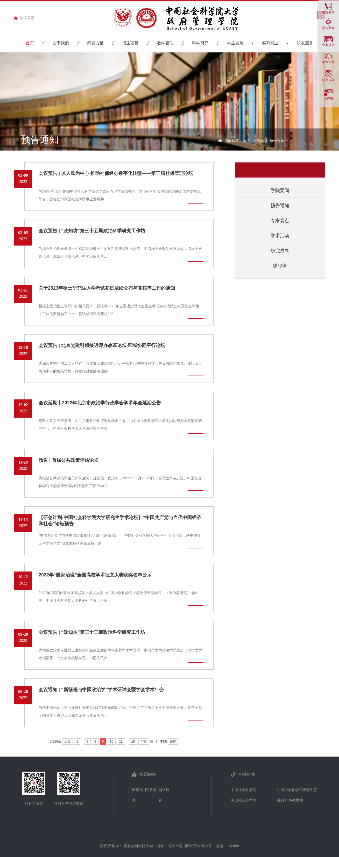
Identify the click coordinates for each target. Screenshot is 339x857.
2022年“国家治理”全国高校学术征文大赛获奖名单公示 (95, 574)
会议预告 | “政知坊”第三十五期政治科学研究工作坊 (92, 230)
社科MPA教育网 (290, 800)
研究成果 (328, 79)
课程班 (328, 98)
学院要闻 (328, 12)
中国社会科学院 (243, 790)
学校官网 (27, 18)
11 (121, 741)
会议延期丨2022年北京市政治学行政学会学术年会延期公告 (100, 402)
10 (111, 741)
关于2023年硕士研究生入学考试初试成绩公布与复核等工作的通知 (107, 288)
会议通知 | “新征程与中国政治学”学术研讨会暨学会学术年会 (101, 689)
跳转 (173, 741)
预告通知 (328, 28)
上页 (67, 741)
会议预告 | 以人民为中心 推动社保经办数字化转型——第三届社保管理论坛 (116, 173)
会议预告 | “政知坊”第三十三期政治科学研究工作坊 (92, 632)
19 (133, 741)
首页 (247, 141)
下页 (144, 741)
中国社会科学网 (243, 800)
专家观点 (280, 220)
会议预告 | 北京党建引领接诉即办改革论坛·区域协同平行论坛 (102, 345)
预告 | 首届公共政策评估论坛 (68, 460)
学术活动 (328, 62)
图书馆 (150, 790)
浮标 (260, 141)
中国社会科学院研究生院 (297, 790)
